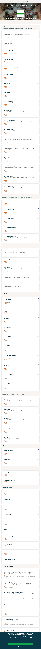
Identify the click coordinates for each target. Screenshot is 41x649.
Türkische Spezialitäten (29, 22)
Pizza (14, 22)
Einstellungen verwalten (12, 638)
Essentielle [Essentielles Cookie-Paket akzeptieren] (20, 646)
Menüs (2, 22)
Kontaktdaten (25, 5)
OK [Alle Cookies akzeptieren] (20, 643)
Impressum (33, 5)
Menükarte (10, 5)
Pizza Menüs (8, 22)
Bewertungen (18, 5)
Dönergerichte (20, 22)
